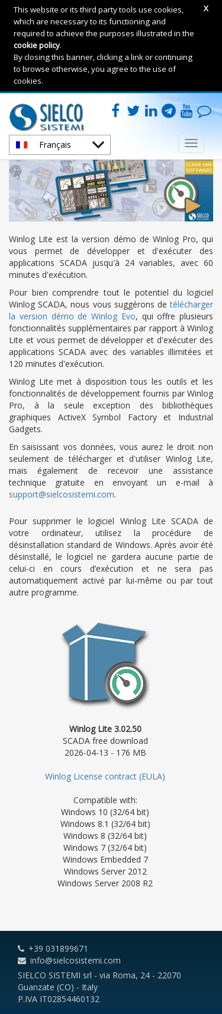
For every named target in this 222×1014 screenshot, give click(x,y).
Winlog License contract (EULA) (105, 776)
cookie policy (37, 45)
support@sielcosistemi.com (61, 494)
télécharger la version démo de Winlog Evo (111, 310)
